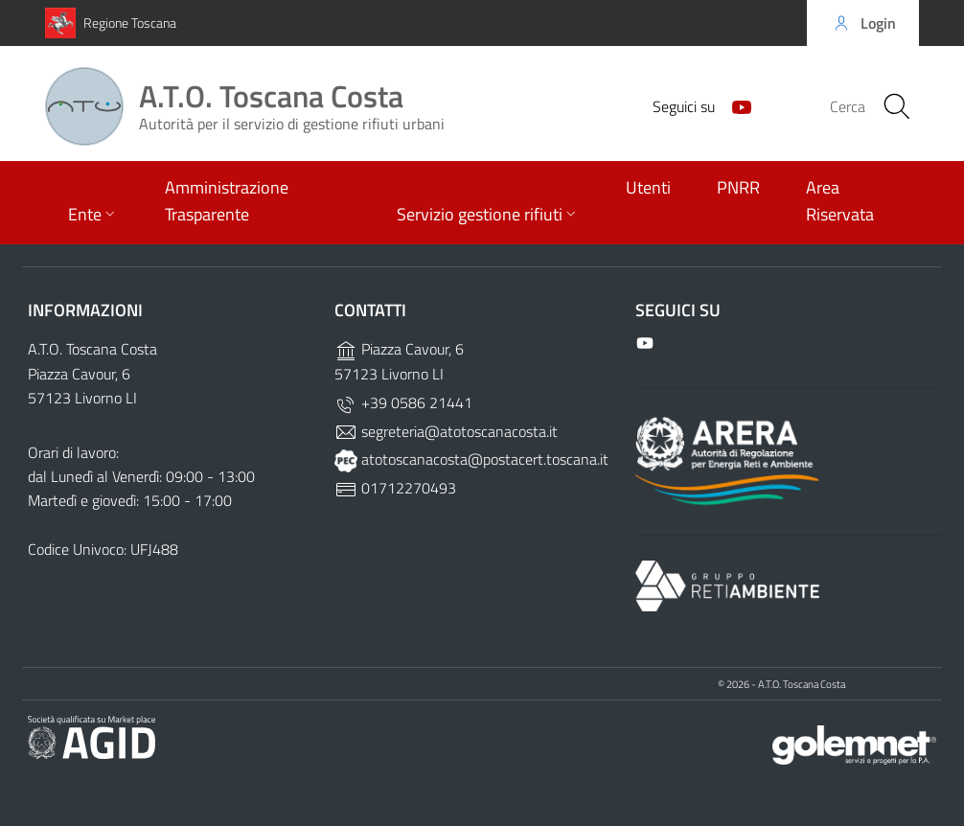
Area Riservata (840, 200)
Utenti (648, 187)
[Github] (734, 105)
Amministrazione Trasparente (226, 200)
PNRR (738, 187)
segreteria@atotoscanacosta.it (446, 431)
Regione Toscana (129, 22)
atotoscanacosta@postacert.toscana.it (471, 458)
